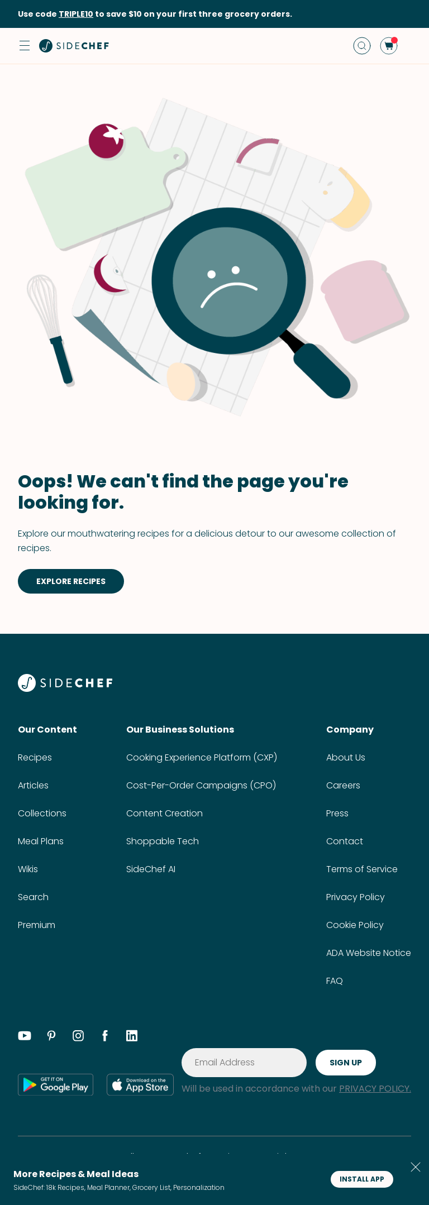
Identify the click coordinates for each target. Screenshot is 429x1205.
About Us (345, 757)
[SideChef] (65, 688)
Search (33, 897)
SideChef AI (150, 869)
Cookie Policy (355, 925)
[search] (362, 46)
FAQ (334, 980)
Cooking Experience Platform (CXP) (201, 757)
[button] (24, 45)
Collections (42, 813)
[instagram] (78, 1037)
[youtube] (24, 1037)
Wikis (28, 869)
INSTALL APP (362, 1179)
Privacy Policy (355, 897)
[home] (74, 45)
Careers (343, 785)
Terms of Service (362, 869)
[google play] (55, 1084)
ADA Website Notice (368, 952)
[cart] (389, 46)
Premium (36, 925)
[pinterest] (51, 1037)
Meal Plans (41, 841)
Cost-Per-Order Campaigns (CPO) (201, 785)
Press (337, 813)
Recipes (35, 757)
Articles (33, 785)
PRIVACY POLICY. (375, 1088)
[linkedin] (132, 1037)
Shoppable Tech (162, 841)
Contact (344, 841)
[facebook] (105, 1037)
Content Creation (164, 813)
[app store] (140, 1084)
